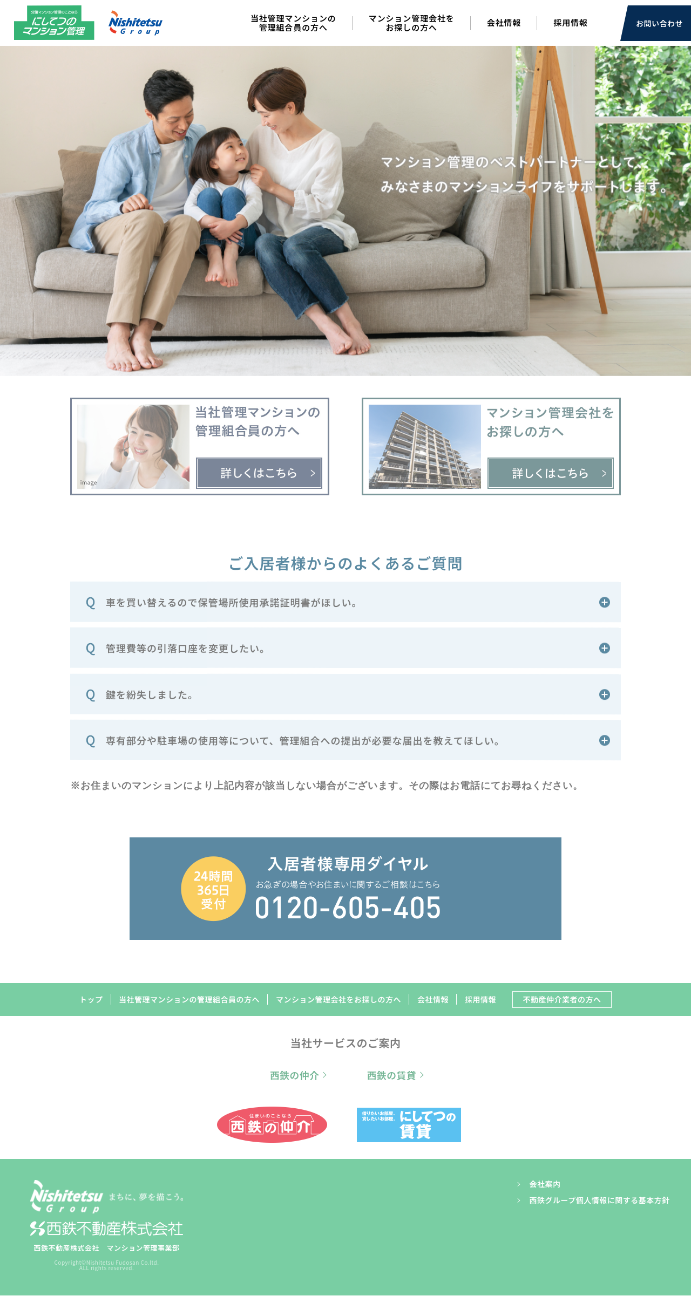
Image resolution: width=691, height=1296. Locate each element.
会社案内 (544, 1184)
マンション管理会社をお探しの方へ (412, 22)
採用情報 (570, 22)
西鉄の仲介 (295, 1075)
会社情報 (504, 22)
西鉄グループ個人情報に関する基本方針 (599, 1200)
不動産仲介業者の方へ (562, 999)
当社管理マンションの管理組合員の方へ (293, 22)
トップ (90, 999)
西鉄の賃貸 (392, 1075)
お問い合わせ (659, 23)
